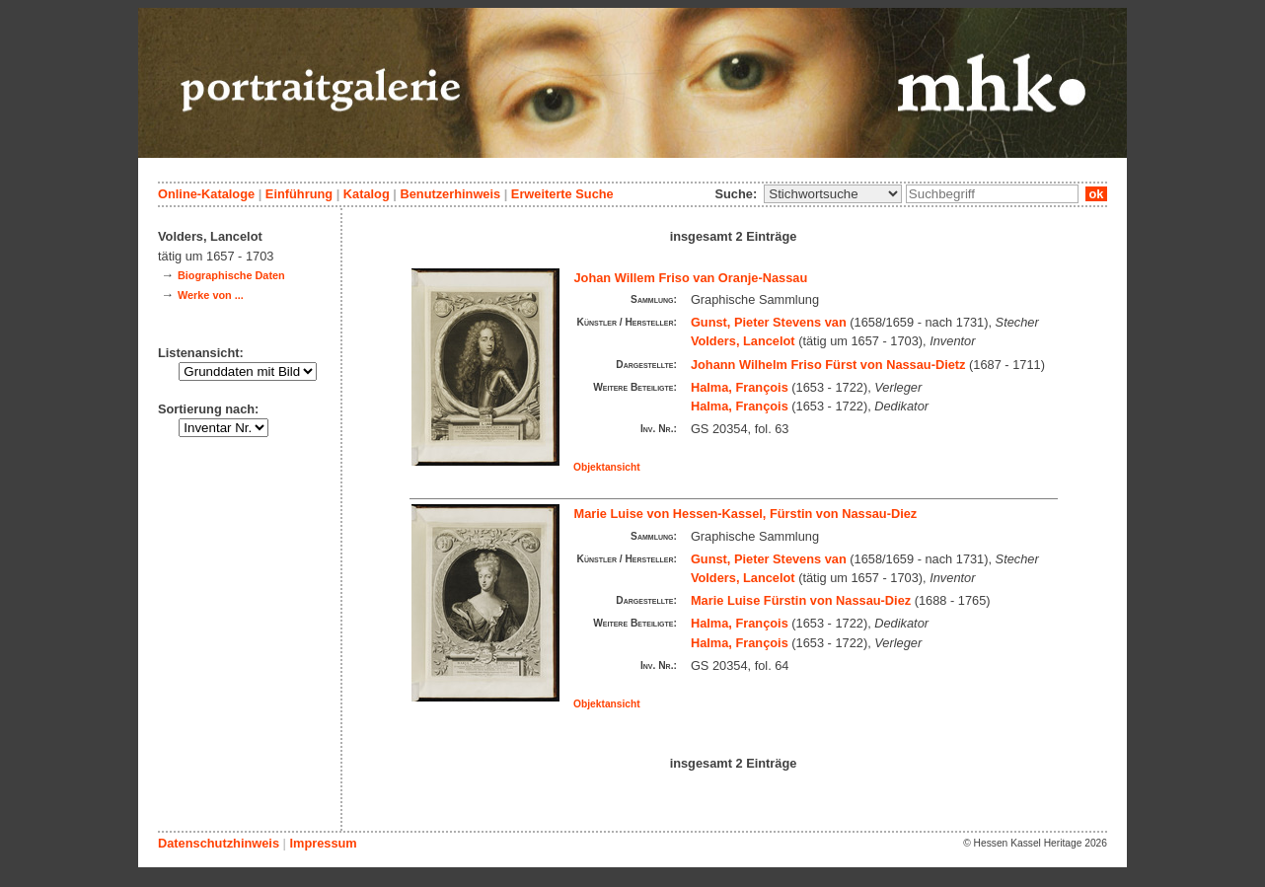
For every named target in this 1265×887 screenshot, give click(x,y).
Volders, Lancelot (743, 340)
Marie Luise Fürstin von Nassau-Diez (801, 600)
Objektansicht (606, 467)
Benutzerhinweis (450, 193)
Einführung (299, 193)
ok (1096, 193)
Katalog (366, 193)
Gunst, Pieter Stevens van (769, 322)
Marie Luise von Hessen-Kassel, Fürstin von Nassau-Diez (746, 513)
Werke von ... (211, 295)
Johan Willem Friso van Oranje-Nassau (691, 277)
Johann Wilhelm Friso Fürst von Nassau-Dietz (828, 364)
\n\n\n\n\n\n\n (833, 194)
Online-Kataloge (206, 193)
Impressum (322, 843)
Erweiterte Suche (562, 193)
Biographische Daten (231, 275)
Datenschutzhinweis (218, 843)
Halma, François (739, 387)
